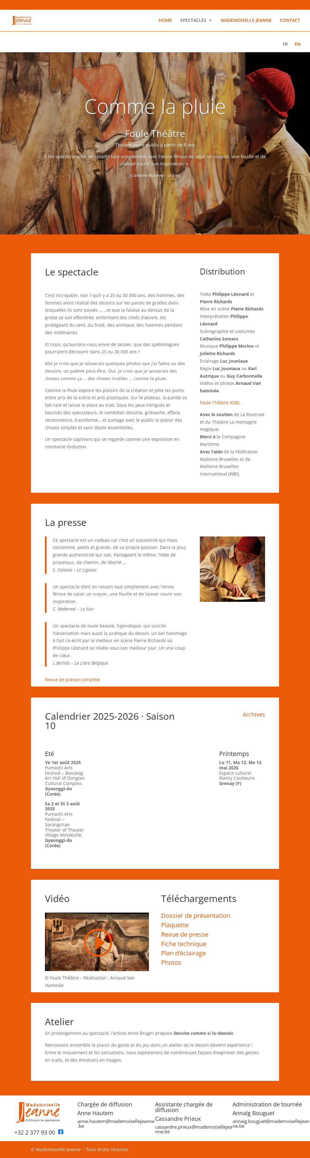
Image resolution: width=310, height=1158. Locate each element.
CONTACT (290, 20)
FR (285, 44)
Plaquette (175, 925)
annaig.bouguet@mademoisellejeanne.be (271, 1123)
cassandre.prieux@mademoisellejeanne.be (193, 1129)
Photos (171, 962)
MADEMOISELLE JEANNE (246, 20)
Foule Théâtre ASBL (220, 402)
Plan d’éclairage (183, 953)
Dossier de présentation (195, 915)
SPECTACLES (193, 20)
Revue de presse (184, 934)
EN (298, 44)
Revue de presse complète (72, 679)
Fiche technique (183, 943)
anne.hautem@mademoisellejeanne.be (116, 1123)
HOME (165, 20)
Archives (254, 714)
